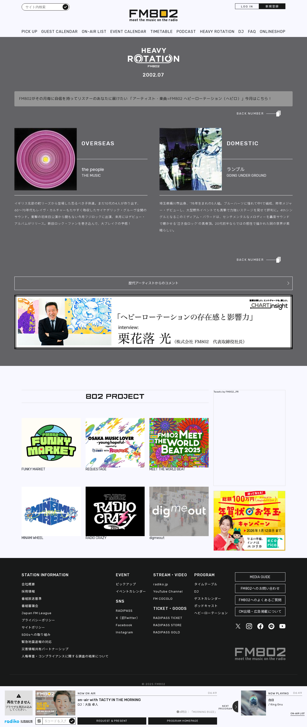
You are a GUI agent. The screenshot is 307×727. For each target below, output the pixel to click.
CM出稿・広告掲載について (260, 612)
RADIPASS (124, 610)
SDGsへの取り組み (36, 634)
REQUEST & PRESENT (111, 720)
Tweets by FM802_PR (226, 391)
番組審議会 (30, 606)
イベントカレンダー (131, 591)
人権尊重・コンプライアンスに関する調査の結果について (65, 656)
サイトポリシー (33, 627)
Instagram (124, 632)
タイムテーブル (206, 584)
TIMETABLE (161, 31)
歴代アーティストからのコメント (153, 283)
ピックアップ (126, 584)
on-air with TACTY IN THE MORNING (109, 700)
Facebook (124, 625)
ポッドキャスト (206, 606)
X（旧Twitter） (128, 618)
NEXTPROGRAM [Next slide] (225, 707)
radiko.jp (160, 584)
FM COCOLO (163, 598)
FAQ (252, 31)
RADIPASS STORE (167, 625)
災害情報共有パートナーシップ (45, 649)
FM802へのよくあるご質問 (260, 600)
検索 (65, 6)
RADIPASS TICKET (167, 618)
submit (72, 720)
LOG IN (247, 6)
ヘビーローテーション (211, 613)
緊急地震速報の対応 (37, 642)
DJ (241, 31)
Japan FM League (37, 613)
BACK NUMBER (250, 113)
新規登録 (272, 6)
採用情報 (28, 591)
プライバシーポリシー (38, 620)
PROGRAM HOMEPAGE (182, 720)
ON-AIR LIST (94, 31)
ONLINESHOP (272, 31)
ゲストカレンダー (207, 598)
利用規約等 (27, 721)
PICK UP (29, 31)
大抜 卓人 (91, 704)
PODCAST (186, 31)
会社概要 (28, 584)
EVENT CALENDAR (128, 31)
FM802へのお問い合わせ (260, 589)
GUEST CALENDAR (59, 31)
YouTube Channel (168, 591)
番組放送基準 (32, 598)
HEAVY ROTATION (217, 31)
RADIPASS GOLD (166, 632)
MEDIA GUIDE (260, 577)
